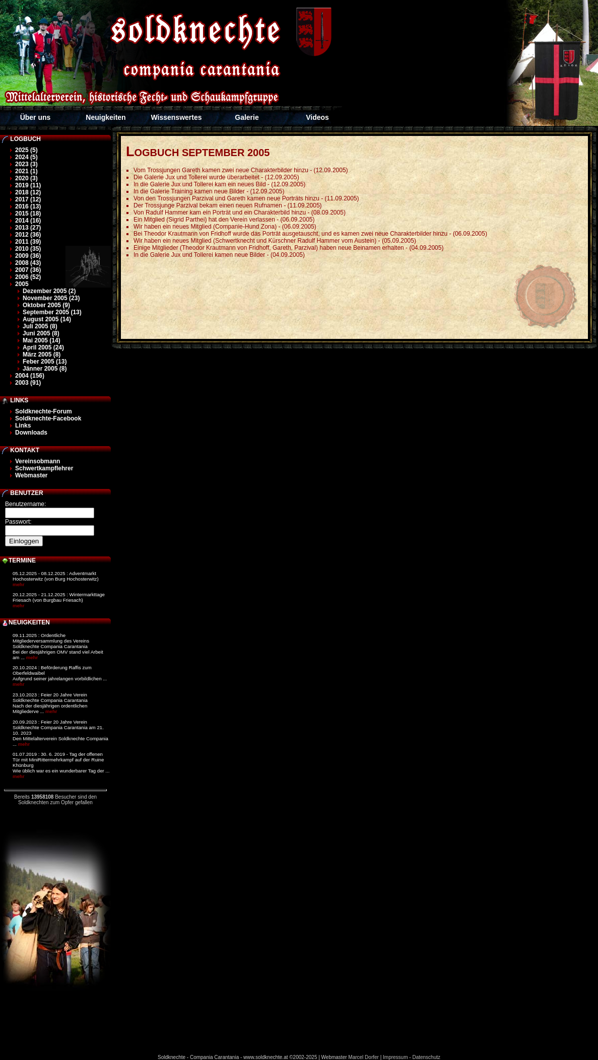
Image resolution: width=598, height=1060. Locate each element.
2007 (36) (28, 269)
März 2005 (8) (41, 354)
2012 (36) (28, 234)
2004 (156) (29, 375)
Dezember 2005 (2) (49, 291)
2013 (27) (28, 227)
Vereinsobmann (37, 461)
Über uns (35, 117)
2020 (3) (26, 178)
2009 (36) (28, 255)
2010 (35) (28, 248)
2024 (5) (26, 157)
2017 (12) (28, 199)
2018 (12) (28, 192)
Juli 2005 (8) (40, 326)
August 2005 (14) (47, 319)
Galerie (246, 117)
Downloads (31, 432)
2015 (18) (28, 213)
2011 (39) (28, 241)
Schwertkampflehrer (44, 468)
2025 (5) (26, 150)
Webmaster (31, 475)
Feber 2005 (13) (45, 361)
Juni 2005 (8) (41, 333)
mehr (18, 584)
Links (23, 425)
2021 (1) (26, 171)
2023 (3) (26, 164)
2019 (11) (28, 185)
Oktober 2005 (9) (46, 305)
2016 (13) (28, 206)
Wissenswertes (176, 117)
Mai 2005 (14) (41, 340)
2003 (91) (28, 382)
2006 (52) (28, 276)
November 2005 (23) (51, 298)
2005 (22, 284)
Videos (317, 117)
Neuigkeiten (105, 117)
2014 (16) (28, 220)
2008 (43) (28, 262)
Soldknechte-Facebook (48, 418)
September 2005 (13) (52, 312)
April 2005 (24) (43, 347)
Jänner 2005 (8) (45, 368)
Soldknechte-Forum (43, 411)
